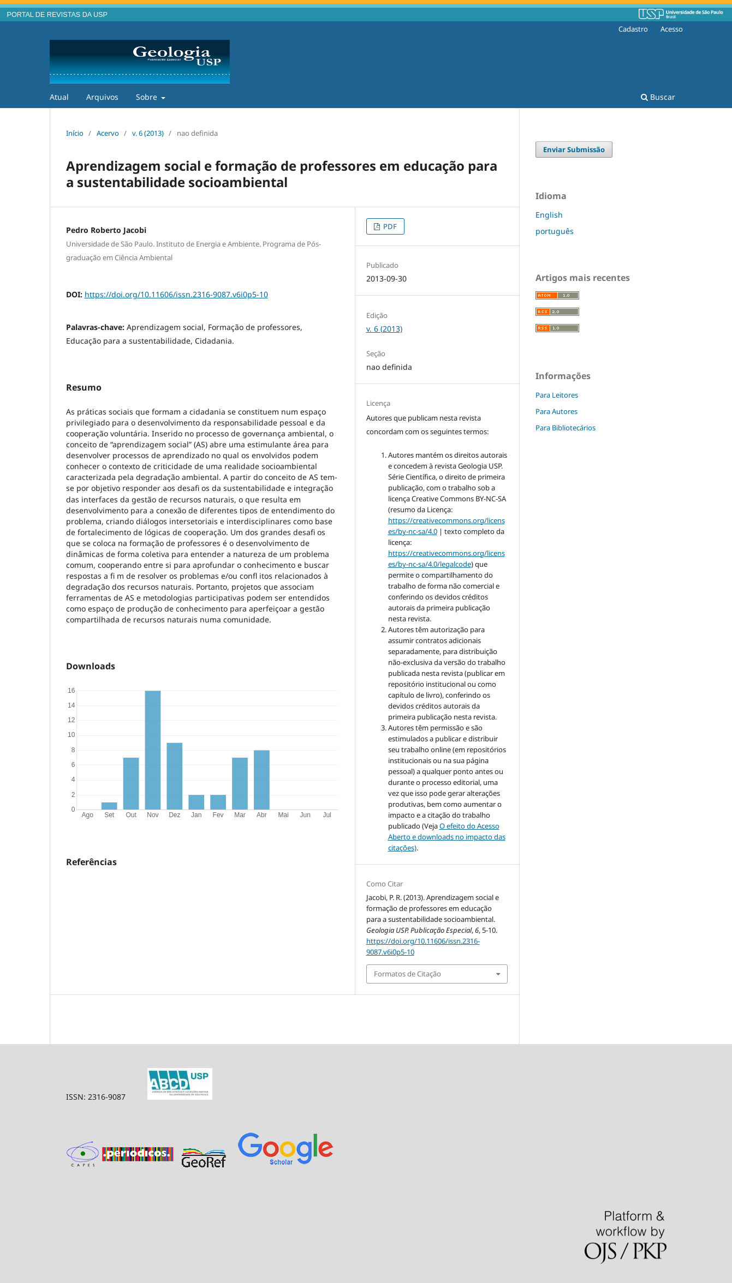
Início (75, 133)
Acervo (108, 133)
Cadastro (633, 29)
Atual (59, 97)
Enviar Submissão (574, 149)
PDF (389, 226)
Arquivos (102, 97)
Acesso (671, 29)
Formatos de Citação (407, 974)
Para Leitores (556, 395)
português (554, 231)
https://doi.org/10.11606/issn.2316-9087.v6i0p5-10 (176, 294)
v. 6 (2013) (148, 133)
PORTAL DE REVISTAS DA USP (57, 15)
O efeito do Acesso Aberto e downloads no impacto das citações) (446, 837)
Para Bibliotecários (565, 428)
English (549, 214)
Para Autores (556, 411)
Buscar (658, 97)
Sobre (147, 97)
